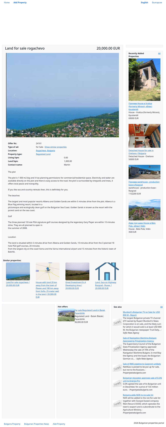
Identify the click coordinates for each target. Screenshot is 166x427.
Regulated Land (43, 154)
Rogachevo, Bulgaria (45, 150)
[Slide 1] (58, 134)
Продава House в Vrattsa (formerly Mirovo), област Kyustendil (140, 106)
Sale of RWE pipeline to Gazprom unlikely (142, 364)
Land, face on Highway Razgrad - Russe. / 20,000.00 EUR (105, 285)
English (144, 2)
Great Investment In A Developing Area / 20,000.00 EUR (75, 285)
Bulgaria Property (12, 424)
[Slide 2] (62, 134)
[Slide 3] (67, 134)
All (159, 53)
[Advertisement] (83, 26)
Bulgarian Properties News (36, 424)
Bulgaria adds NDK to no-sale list (138, 395)
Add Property (59, 424)
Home (7, 2)
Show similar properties (56, 147)
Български (157, 2)
